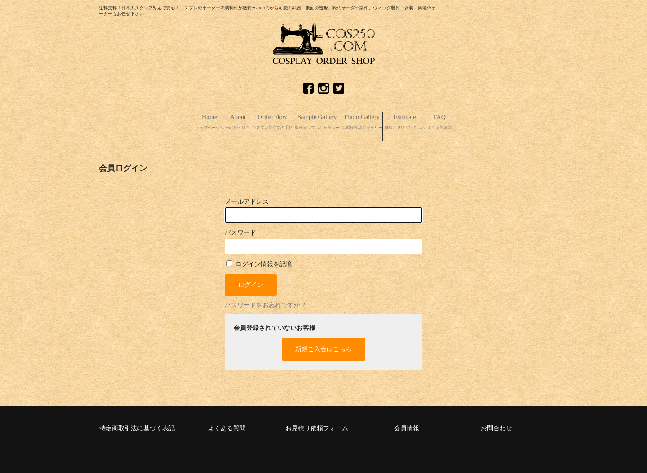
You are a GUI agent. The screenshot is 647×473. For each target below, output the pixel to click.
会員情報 (406, 425)
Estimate (452, 122)
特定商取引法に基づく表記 (137, 425)
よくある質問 (227, 425)
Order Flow (243, 122)
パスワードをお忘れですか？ (265, 302)
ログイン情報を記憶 (259, 260)
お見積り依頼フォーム (316, 425)
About (188, 122)
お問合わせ (496, 425)
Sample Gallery (314, 122)
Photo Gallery (384, 122)
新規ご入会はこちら (323, 346)
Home (141, 122)
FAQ (508, 122)
